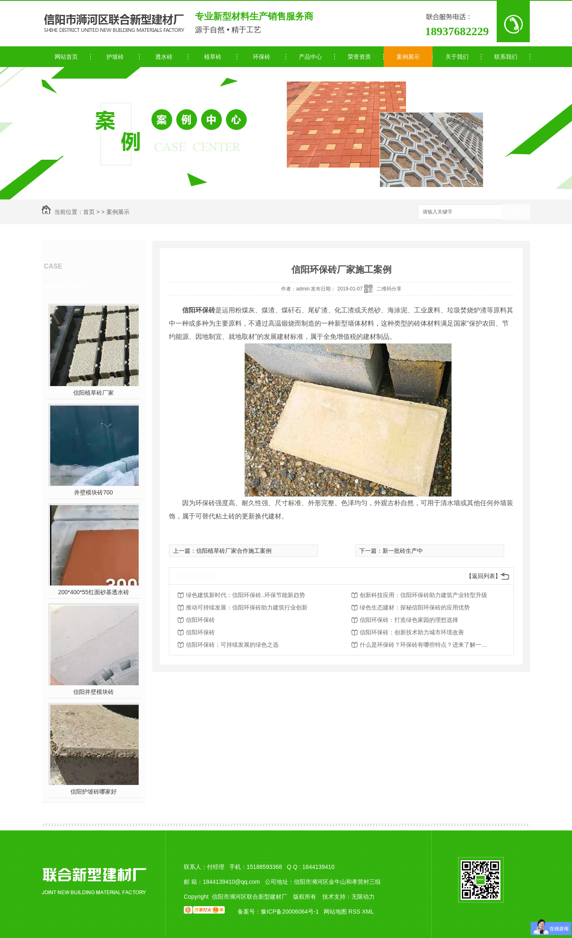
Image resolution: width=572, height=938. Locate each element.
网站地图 (335, 911)
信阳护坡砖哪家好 (93, 791)
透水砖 (164, 57)
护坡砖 (115, 57)
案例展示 (408, 57)
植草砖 (212, 57)
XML (368, 911)
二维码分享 (389, 289)
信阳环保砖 (200, 620)
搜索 (515, 212)
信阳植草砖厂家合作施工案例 (234, 550)
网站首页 (66, 57)
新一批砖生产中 (402, 550)
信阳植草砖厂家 (93, 392)
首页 (89, 212)
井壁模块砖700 (93, 492)
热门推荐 (69, 287)
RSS (355, 911)
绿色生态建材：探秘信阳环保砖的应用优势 (415, 607)
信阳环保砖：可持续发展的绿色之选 (232, 644)
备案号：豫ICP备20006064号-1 (278, 911)
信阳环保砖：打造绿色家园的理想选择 (409, 620)
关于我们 (457, 57)
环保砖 (261, 57)
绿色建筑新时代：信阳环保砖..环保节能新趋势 (245, 595)
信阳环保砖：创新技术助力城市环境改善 (412, 632)
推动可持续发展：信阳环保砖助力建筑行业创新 (247, 607)
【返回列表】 (483, 576)
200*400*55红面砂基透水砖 (93, 592)
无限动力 (363, 896)
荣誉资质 (359, 57)
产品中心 (310, 57)
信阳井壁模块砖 (93, 692)
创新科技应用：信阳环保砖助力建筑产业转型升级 (423, 595)
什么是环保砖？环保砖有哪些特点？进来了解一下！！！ (426, 644)
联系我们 (505, 57)
